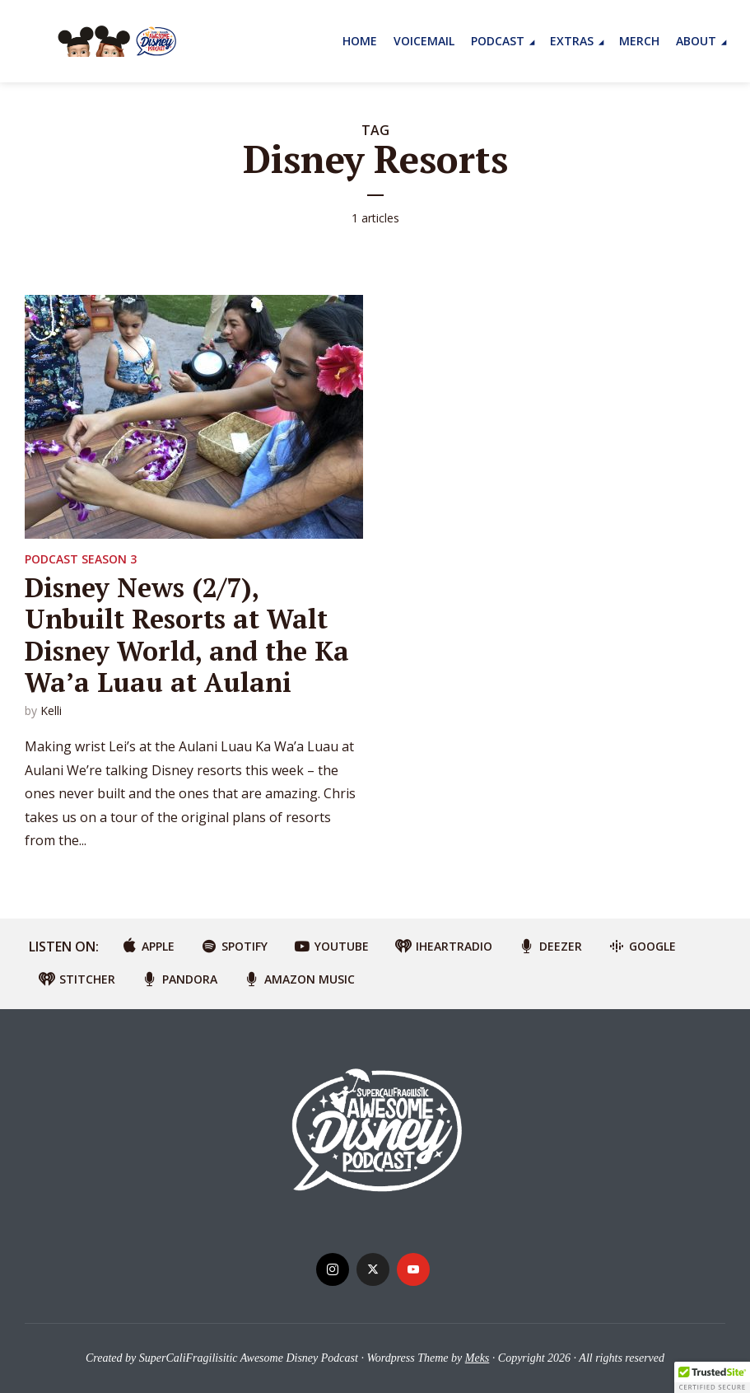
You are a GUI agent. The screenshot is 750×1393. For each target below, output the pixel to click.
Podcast (497, 41)
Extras (572, 41)
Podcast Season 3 (81, 559)
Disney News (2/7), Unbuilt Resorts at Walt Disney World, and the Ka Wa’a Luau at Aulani (187, 634)
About (696, 41)
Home (359, 41)
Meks (477, 1358)
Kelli (51, 710)
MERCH (639, 41)
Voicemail (424, 41)
